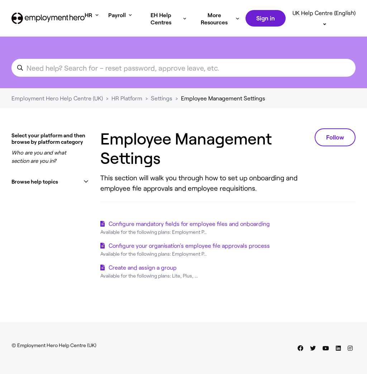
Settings (161, 106)
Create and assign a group (143, 276)
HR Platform (126, 106)
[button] (50, 190)
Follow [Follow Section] (335, 145)
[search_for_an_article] (183, 76)
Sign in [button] (265, 22)
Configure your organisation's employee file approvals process (189, 254)
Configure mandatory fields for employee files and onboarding (189, 232)
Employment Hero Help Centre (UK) (57, 106)
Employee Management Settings (223, 106)
